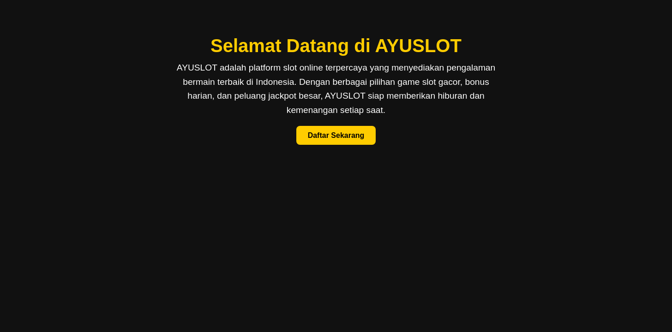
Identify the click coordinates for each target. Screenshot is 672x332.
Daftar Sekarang (336, 135)
